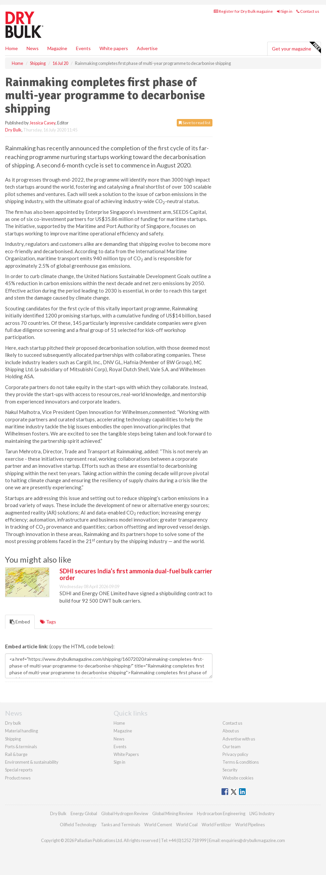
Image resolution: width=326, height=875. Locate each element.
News (119, 738)
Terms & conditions (240, 762)
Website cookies (237, 778)
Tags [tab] (48, 621)
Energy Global (84, 813)
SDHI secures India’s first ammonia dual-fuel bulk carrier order (135, 574)
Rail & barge (16, 754)
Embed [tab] (20, 621)
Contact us (307, 11)
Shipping (13, 738)
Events (83, 48)
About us (230, 730)
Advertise (147, 48)
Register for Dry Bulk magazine (243, 11)
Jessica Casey (42, 122)
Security (230, 769)
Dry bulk (13, 723)
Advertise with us (238, 738)
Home (11, 48)
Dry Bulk (13, 129)
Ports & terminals (21, 746)
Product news (18, 778)
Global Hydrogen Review (124, 813)
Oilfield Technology (78, 824)
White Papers (126, 754)
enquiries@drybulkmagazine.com (253, 840)
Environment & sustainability (31, 762)
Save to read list (194, 122)
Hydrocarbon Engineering (221, 813)
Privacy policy (235, 754)
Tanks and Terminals (120, 824)
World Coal (187, 824)
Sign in (284, 11)
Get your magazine (296, 47)
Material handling (21, 730)
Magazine (57, 48)
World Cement (158, 824)
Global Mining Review (172, 813)
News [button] (33, 48)
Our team (231, 746)
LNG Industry (262, 813)
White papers (113, 48)
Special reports (19, 769)
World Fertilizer (216, 824)
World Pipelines (250, 824)
